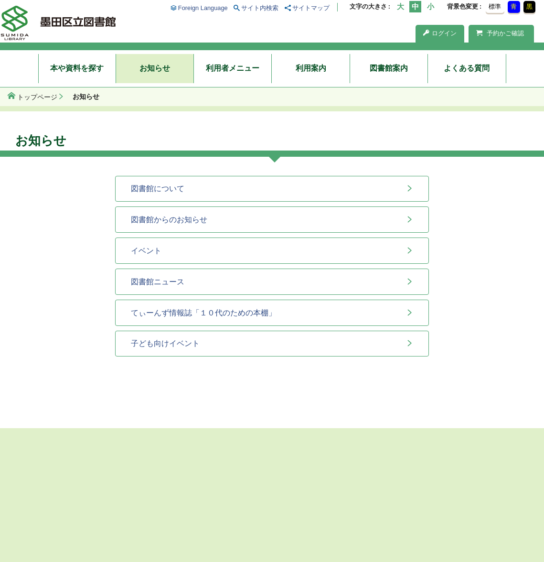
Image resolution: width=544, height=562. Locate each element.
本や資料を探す (77, 68)
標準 (495, 6)
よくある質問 (467, 68)
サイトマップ (311, 7)
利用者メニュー (232, 68)
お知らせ (154, 68)
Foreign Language (203, 7)
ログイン (440, 33)
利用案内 (311, 68)
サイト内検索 (259, 7)
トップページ (37, 97)
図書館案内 (389, 68)
